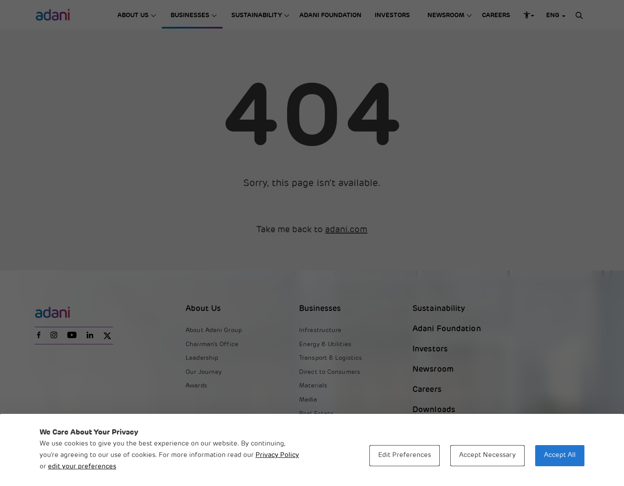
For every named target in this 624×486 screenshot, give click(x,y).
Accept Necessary (487, 455)
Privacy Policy (277, 455)
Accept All (560, 455)
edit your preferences (82, 467)
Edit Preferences (404, 455)
